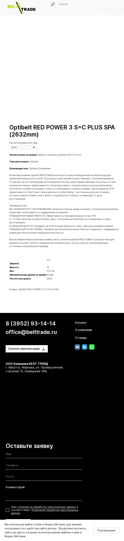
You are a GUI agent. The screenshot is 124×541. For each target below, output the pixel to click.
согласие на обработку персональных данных (46, 506)
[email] (44, 477)
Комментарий (15, 487)
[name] (44, 454)
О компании (83, 330)
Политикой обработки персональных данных (45, 511)
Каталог (81, 322)
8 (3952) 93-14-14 (31, 323)
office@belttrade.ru (31, 332)
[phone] (44, 466)
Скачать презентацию (24, 348)
